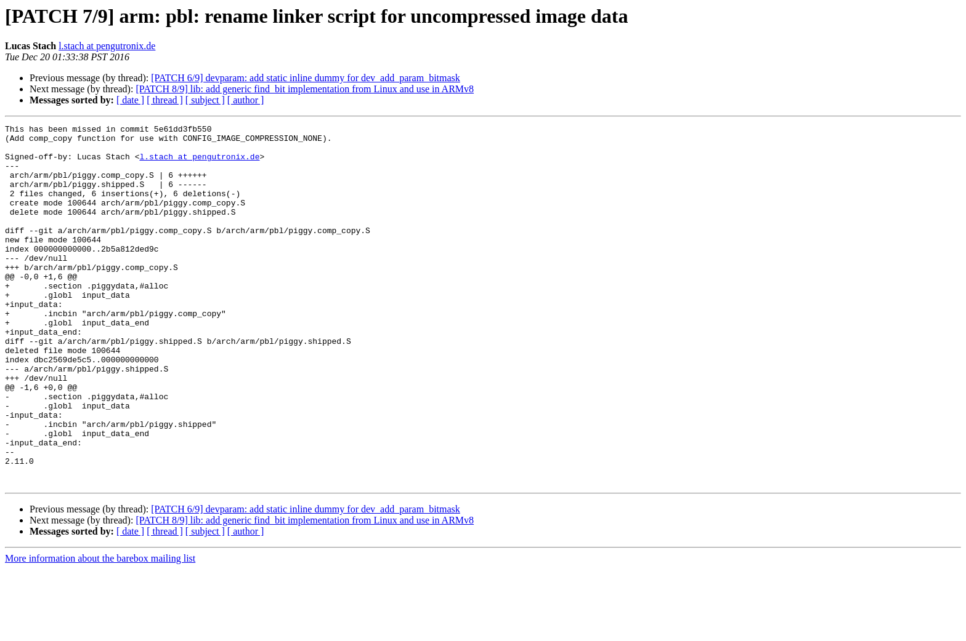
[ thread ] (165, 100)
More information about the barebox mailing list (100, 630)
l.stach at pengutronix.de (107, 46)
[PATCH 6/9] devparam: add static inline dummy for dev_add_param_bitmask (305, 78)
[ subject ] (205, 100)
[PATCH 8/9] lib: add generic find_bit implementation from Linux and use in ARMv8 (305, 89)
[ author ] (245, 100)
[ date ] (130, 100)
